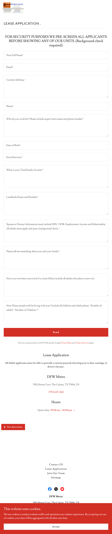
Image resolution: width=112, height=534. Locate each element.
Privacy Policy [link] (66, 343)
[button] (108, 7)
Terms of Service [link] (82, 343)
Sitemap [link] (56, 477)
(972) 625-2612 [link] (56, 392)
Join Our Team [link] (56, 473)
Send (56, 332)
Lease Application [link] (56, 468)
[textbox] (56, 55)
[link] (13, 7)
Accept (56, 526)
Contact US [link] (56, 464)
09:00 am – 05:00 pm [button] (61, 410)
